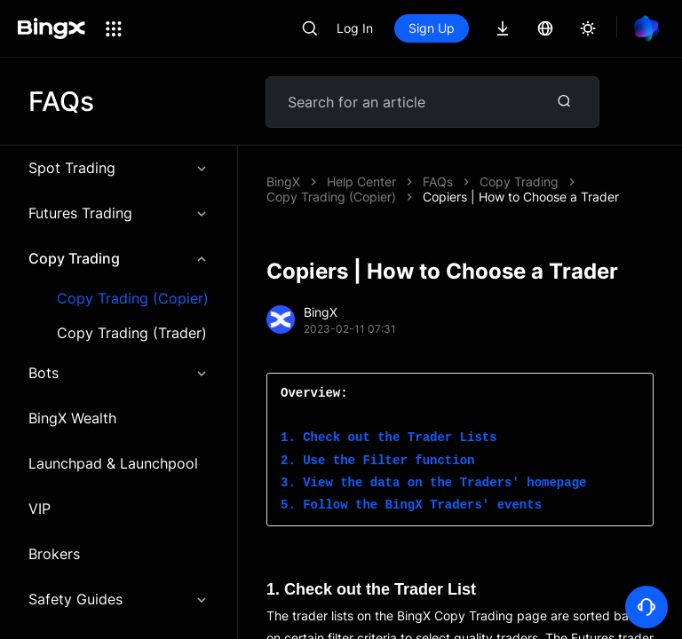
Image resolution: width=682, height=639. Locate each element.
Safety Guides (118, 599)
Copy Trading (118, 258)
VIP (39, 508)
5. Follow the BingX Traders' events (411, 505)
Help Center (361, 181)
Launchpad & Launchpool (113, 463)
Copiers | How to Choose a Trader (521, 196)
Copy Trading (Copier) (133, 298)
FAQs (438, 181)
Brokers (54, 554)
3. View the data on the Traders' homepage (433, 483)
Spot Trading (118, 168)
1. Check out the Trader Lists (389, 438)
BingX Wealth (72, 418)
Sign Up (431, 28)
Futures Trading (118, 213)
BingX (283, 181)
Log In (355, 28)
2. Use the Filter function (377, 461)
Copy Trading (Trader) (132, 333)
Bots (118, 373)
